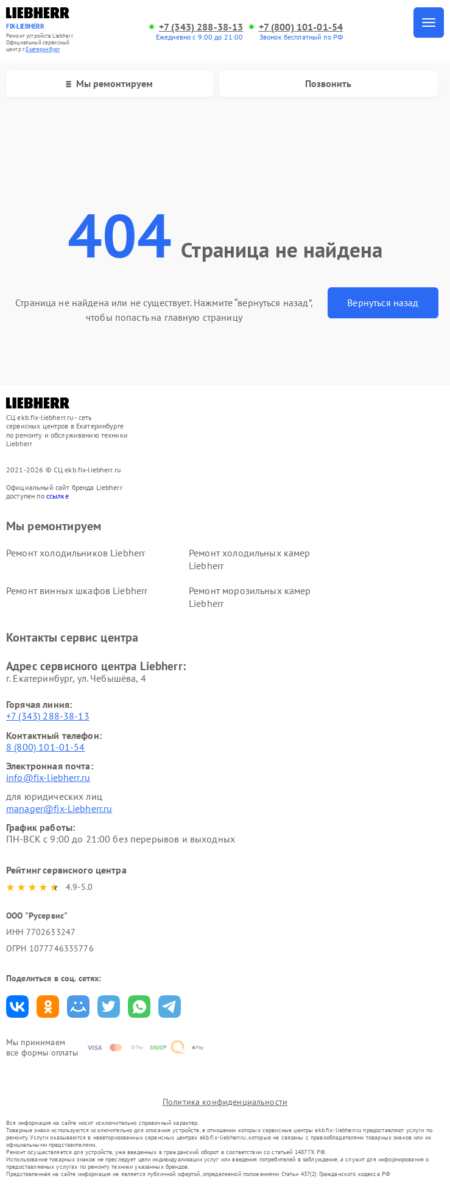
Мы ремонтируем (109, 83)
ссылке (57, 495)
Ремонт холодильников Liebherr (75, 553)
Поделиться (17, 1006)
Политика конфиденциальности (225, 1101)
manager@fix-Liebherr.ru (59, 808)
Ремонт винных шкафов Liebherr (76, 590)
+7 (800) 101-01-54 (301, 27)
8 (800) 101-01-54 (45, 747)
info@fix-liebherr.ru (48, 777)
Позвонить (328, 83)
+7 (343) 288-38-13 (201, 27)
